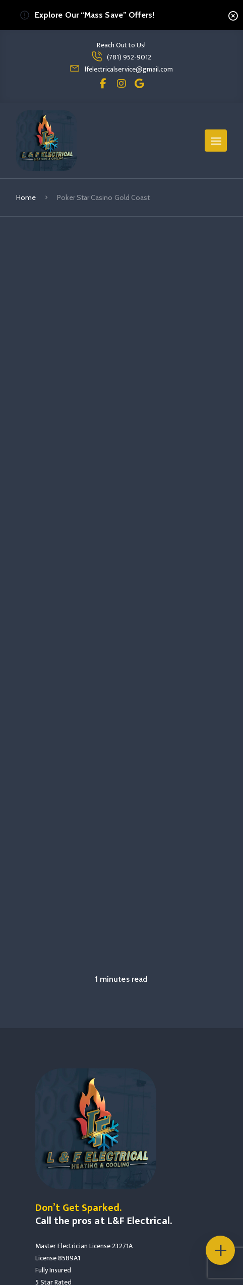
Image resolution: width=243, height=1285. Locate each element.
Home (26, 197)
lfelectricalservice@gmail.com (129, 69)
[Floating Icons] (220, 1250)
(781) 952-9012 (129, 57)
